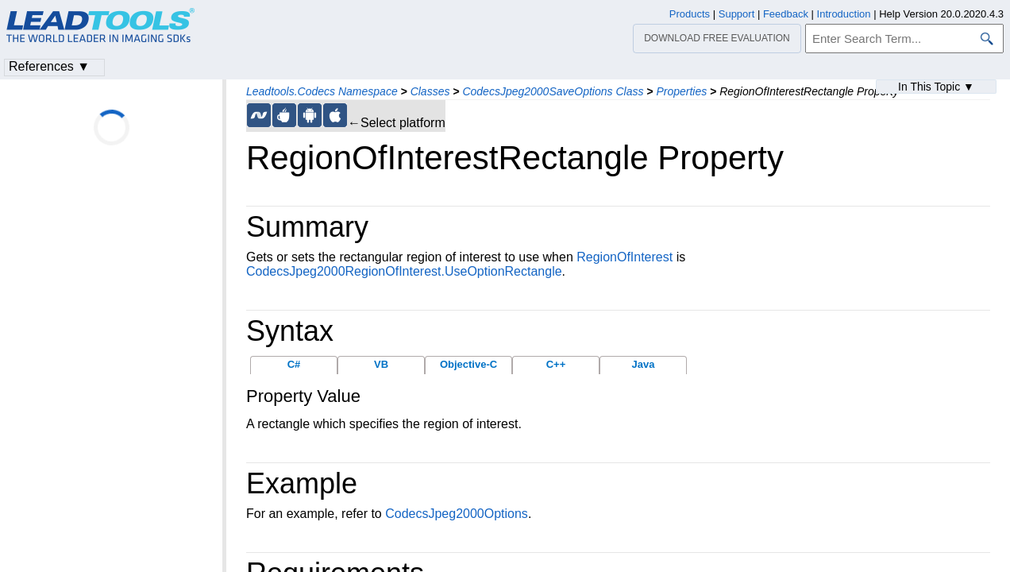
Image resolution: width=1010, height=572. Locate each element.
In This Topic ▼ (936, 86)
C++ (556, 364)
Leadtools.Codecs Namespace (322, 91)
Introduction (844, 14)
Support (737, 14)
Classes (430, 91)
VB (381, 364)
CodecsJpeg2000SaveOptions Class (552, 91)
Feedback (785, 14)
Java (643, 364)
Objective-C (468, 364)
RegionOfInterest (624, 257)
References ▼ (49, 66)
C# (294, 364)
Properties (681, 91)
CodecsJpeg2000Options (456, 513)
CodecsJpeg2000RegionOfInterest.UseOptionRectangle (404, 271)
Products (689, 14)
